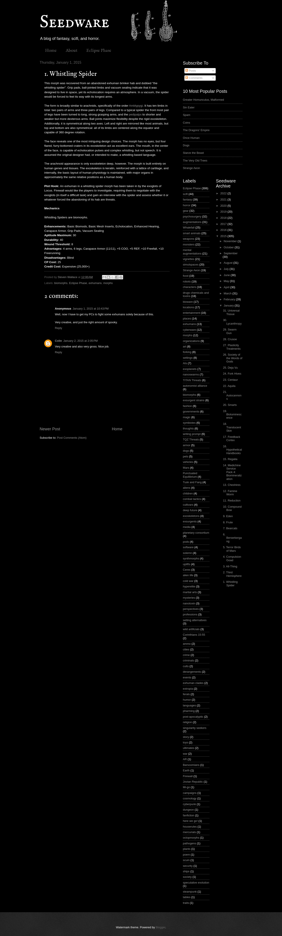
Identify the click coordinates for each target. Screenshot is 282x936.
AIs (185, 363)
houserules (190, 826)
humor (187, 699)
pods (186, 541)
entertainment (191, 312)
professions (190, 614)
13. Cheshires (231, 485)
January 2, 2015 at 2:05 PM (80, 340)
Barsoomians (191, 765)
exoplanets (190, 369)
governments (191, 411)
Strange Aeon (191, 168)
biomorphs (60, 283)
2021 (223, 199)
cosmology (190, 798)
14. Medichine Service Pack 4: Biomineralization (232, 472)
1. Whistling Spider (230, 583)
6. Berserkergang (232, 538)
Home (51, 50)
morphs (108, 283)
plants (186, 849)
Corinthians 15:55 (194, 634)
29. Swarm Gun (230, 331)
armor (186, 445)
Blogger (160, 927)
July (226, 269)
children (188, 493)
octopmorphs (191, 837)
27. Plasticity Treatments (232, 347)
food (185, 275)
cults (186, 666)
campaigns (190, 793)
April (227, 287)
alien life (188, 575)
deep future (190, 510)
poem (186, 854)
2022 (223, 193)
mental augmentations (192, 251)
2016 (223, 230)
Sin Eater (189, 107)
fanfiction (188, 815)
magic (186, 417)
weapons (188, 238)
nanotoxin (189, 603)
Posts (190, 70)
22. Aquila (229, 386)
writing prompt (192, 434)
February (230, 299)
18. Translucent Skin (232, 427)
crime (186, 655)
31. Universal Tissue (231, 312)
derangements (192, 671)
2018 (223, 217)
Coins (186, 122)
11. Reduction (231, 500)
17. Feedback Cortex (231, 438)
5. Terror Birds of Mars (232, 549)
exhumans (95, 283)
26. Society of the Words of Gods (232, 358)
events (187, 677)
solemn (187, 553)
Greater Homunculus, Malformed (203, 99)
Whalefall (189, 227)
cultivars (188, 504)
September (230, 253)
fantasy (187, 199)
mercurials (189, 832)
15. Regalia (230, 459)
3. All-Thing (230, 566)
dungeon (188, 809)
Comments (193, 78)
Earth (186, 770)
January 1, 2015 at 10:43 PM (90, 308)
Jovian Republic (193, 781)
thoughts (188, 428)
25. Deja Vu (230, 367)
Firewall (188, 776)
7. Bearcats (230, 528)
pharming (189, 711)
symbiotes (189, 422)
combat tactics (192, 499)
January (229, 305)
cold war (188, 581)
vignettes (188, 259)
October (229, 247)
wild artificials (191, 629)
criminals (188, 660)
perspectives (191, 609)
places (187, 318)
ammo (187, 643)
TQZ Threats (191, 439)
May (227, 281)
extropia (188, 688)
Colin (58, 340)
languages (189, 705)
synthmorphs (191, 558)
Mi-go (186, 787)
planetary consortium (196, 532)
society (187, 876)
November (230, 241)
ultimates (188, 748)
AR (185, 759)
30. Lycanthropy (232, 321)
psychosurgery (192, 216)
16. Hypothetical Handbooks (232, 450)
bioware (188, 301)
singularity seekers (194, 728)
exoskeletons (191, 516)
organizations (191, 341)
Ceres (186, 569)
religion (187, 722)
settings (188, 357)
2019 (223, 211)
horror (186, 205)
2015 (223, 236)
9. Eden (228, 516)
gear (186, 210)
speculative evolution (196, 882)
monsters (189, 244)
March (228, 293)
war (185, 753)
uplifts (186, 564)
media (187, 527)
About (71, 50)
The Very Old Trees (195, 160)
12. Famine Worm (230, 492)
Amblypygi (136, 105)
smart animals (191, 233)
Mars (186, 467)
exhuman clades (193, 683)
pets (185, 456)
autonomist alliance (195, 385)
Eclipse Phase (98, 50)
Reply (58, 328)
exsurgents (190, 521)
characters (189, 287)
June (227, 275)
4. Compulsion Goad (232, 558)
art (184, 346)
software (188, 547)
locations (188, 307)
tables (186, 897)
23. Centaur (230, 379)
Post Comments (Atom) (72, 437)
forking (187, 352)
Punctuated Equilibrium (190, 475)
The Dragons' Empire (196, 130)
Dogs (186, 145)
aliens (186, 487)
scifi (185, 194)
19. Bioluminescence (232, 414)
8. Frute (228, 522)
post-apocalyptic (193, 716)
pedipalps (135, 114)
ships (186, 871)
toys (185, 742)
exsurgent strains (193, 400)
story (186, 737)
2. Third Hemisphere (232, 574)
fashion (187, 406)
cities (186, 649)
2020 (223, 205)
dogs (186, 450)
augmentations (192, 222)
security (188, 865)
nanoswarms (191, 374)
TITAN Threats (192, 380)
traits (186, 902)
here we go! (190, 821)
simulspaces (191, 264)
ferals (186, 694)
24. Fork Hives (232, 373)
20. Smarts (230, 405)
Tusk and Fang (192, 482)
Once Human (191, 137)
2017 (223, 224)
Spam (186, 115)
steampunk (190, 891)
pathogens (189, 843)
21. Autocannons (232, 395)
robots (187, 281)
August (228, 262)
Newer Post (50, 429)
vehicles (188, 462)
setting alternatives (194, 620)
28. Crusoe (230, 339)
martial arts (190, 592)
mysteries (189, 597)
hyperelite (189, 586)
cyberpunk (189, 804)
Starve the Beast (193, 152)
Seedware (74, 22)
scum (186, 860)
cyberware (189, 329)
